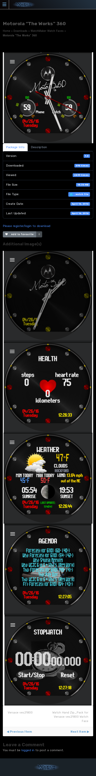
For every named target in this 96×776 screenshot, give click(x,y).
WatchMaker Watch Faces (47, 30)
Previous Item (21, 731)
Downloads (20, 30)
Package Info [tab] (15, 147)
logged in (27, 750)
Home (6, 30)
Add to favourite (19, 234)
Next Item (78, 731)
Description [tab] (39, 147)
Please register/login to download (26, 226)
